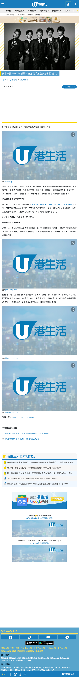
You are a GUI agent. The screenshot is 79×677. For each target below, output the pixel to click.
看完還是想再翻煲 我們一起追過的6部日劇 (22, 439)
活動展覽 (5, 648)
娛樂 (66, 11)
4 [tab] (41, 19)
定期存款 (38, 15)
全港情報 (13, 80)
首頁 (5, 80)
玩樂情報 (31, 11)
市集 (12, 648)
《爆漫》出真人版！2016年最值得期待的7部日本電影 (27, 433)
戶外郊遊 (30, 651)
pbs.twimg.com (11, 290)
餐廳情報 (21, 651)
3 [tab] (39, 19)
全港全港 (24, 80)
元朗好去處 (51, 648)
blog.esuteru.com (12, 358)
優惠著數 (19, 11)
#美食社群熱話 (18, 667)
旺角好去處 (6, 651)
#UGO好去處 (6, 667)
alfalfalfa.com (28, 417)
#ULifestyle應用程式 (62, 667)
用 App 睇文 (70, 86)
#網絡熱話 (50, 670)
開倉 (17, 648)
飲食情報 (55, 11)
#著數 (42, 670)
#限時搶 (4, 670)
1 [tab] (34, 19)
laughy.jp (8, 182)
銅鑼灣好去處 (39, 648)
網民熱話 (4, 658)
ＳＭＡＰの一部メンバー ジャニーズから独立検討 (52, 205)
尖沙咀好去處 (26, 648)
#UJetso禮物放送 (15, 670)
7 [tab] (40, 22)
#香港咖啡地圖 (47, 667)
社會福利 (39, 651)
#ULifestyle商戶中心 (31, 670)
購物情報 (43, 11)
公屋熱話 (21, 15)
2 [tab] (37, 19)
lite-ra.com (16, 417)
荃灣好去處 (62, 648)
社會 (14, 651)
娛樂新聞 (30, 15)
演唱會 (9, 11)
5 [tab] (43, 19)
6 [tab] (46, 19)
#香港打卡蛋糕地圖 (33, 667)
